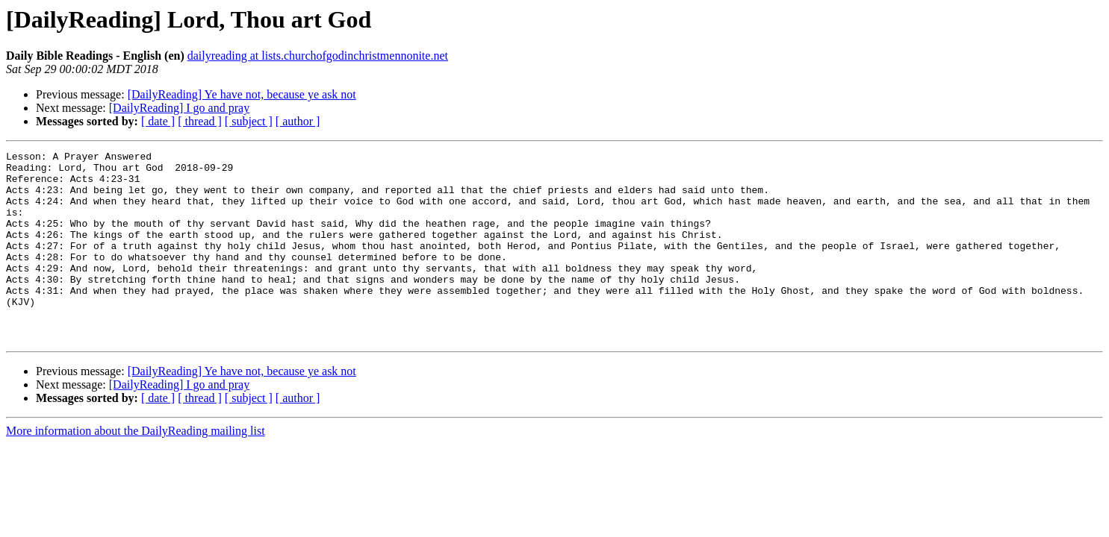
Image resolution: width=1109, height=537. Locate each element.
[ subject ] (249, 121)
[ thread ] (200, 121)
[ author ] (298, 121)
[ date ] (158, 121)
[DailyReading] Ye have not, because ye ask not (242, 94)
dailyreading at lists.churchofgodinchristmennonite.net (317, 55)
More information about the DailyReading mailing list (135, 468)
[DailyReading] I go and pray (179, 107)
